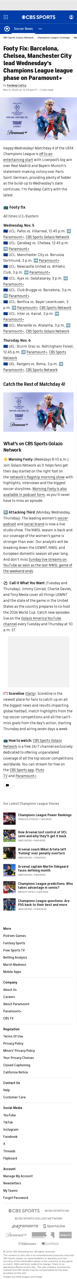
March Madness (14, 965)
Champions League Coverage (53, 37)
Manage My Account (18, 1176)
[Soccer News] (23, 28)
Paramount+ (13, 237)
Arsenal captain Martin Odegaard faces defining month (43, 869)
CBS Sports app (22, 770)
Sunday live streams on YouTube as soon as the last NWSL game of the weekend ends (37, 565)
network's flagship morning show (37, 477)
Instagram (10, 1130)
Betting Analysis (15, 958)
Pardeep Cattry (16, 85)
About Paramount (16, 1004)
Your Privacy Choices (18, 1058)
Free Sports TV (14, 950)
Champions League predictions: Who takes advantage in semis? (45, 886)
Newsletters (12, 1183)
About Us (10, 990)
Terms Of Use (13, 1036)
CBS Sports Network (55, 307)
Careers (9, 997)
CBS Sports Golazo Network (18, 37)
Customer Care (14, 1097)
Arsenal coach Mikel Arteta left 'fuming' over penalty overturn (42, 851)
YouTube (9, 1115)
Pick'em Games (14, 936)
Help (6, 1090)
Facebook (10, 1137)
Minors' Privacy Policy (19, 1051)
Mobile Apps (12, 972)
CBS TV (8, 1018)
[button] (40, 28)
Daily (30, 693)
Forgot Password (15, 1198)
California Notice (15, 1072)
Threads (9, 1151)
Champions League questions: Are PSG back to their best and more (44, 903)
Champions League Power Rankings (45, 815)
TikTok (8, 1122)
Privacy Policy (13, 1044)
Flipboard (10, 1158)
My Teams (10, 1191)
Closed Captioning (16, 1065)
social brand (34, 524)
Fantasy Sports (14, 943)
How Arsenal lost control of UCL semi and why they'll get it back (42, 834)
